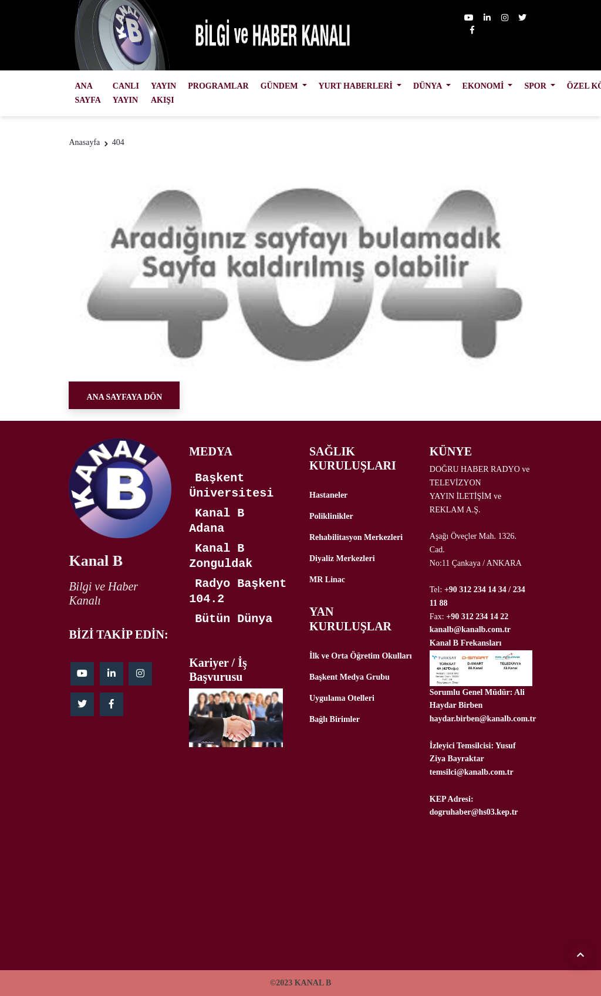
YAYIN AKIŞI (163, 93)
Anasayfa (84, 142)
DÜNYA (428, 86)
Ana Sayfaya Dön (124, 397)
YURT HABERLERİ (357, 86)
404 (118, 142)
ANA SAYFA (87, 93)
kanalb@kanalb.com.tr (470, 629)
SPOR (536, 86)
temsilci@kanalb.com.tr (472, 772)
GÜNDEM (280, 86)
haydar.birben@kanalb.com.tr (483, 718)
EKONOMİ (484, 86)
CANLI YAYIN (126, 93)
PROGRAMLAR (218, 86)
